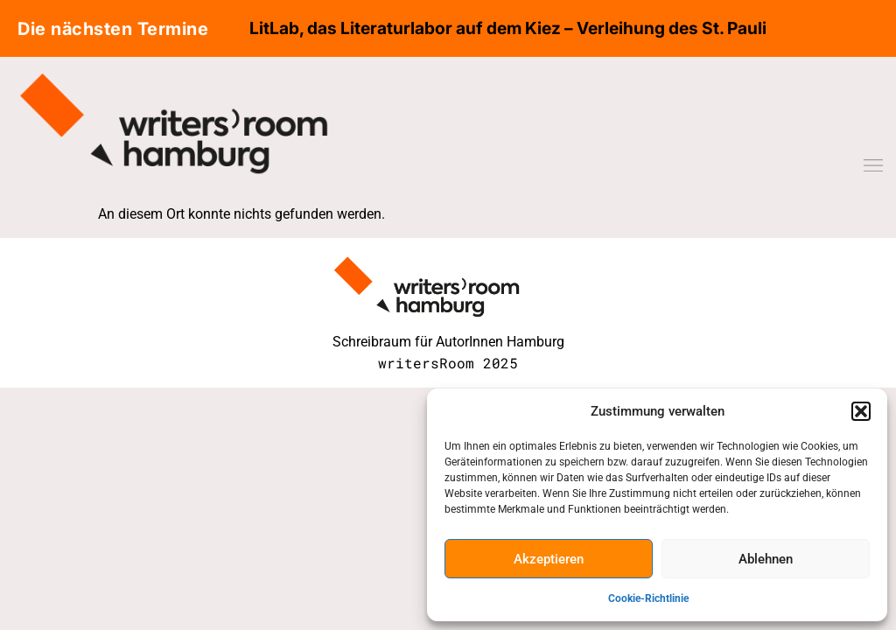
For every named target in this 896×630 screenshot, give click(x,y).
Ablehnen (765, 559)
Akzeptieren (549, 559)
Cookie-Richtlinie (648, 598)
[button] (861, 411)
